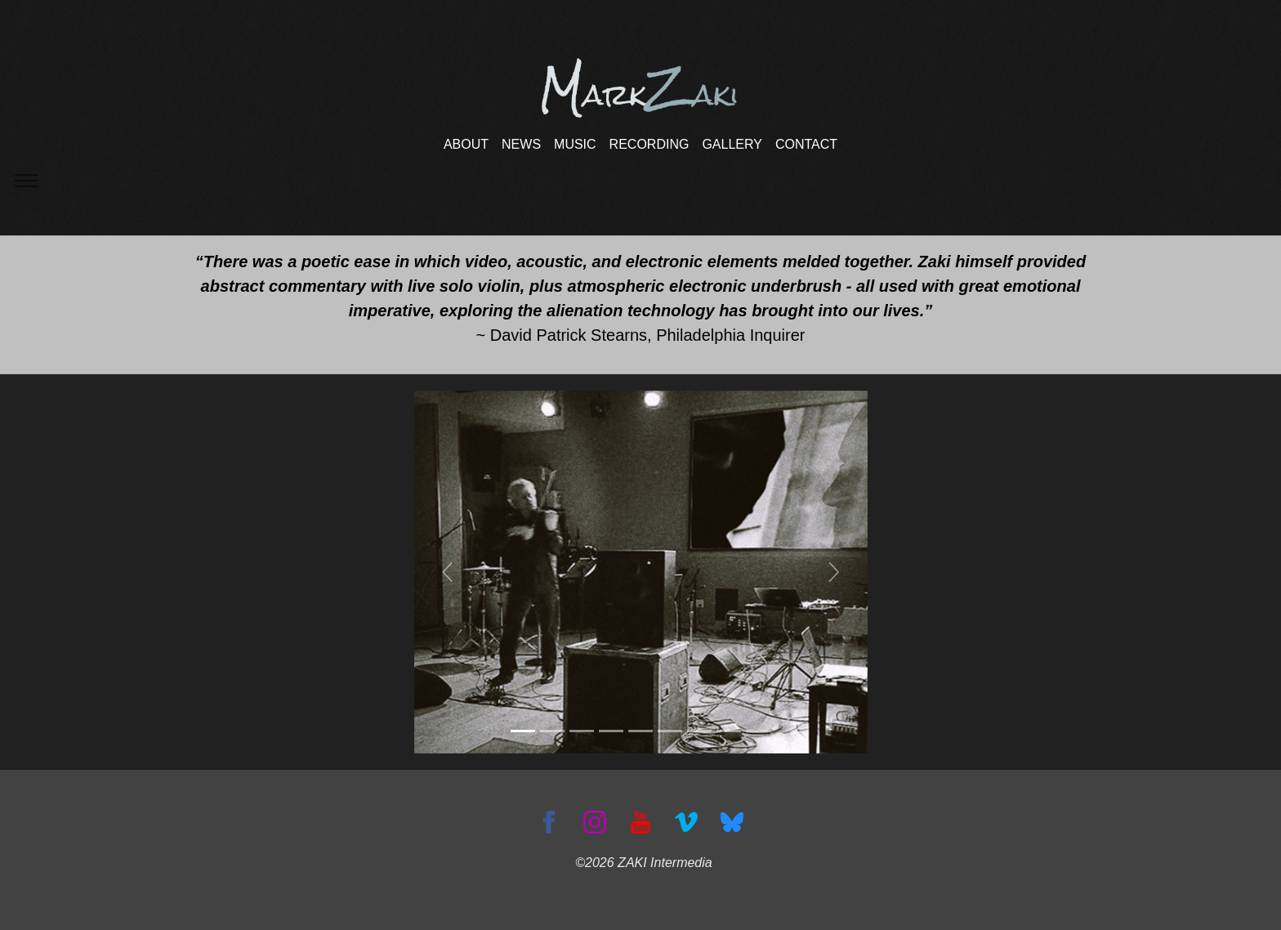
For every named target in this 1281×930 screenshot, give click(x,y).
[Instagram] (595, 821)
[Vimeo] (686, 821)
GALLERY (732, 144)
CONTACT (806, 144)
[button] (448, 572)
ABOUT (466, 144)
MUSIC (575, 144)
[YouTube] (640, 821)
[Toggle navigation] (25, 181)
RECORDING (649, 144)
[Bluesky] (732, 821)
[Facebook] (549, 821)
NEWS (521, 144)
